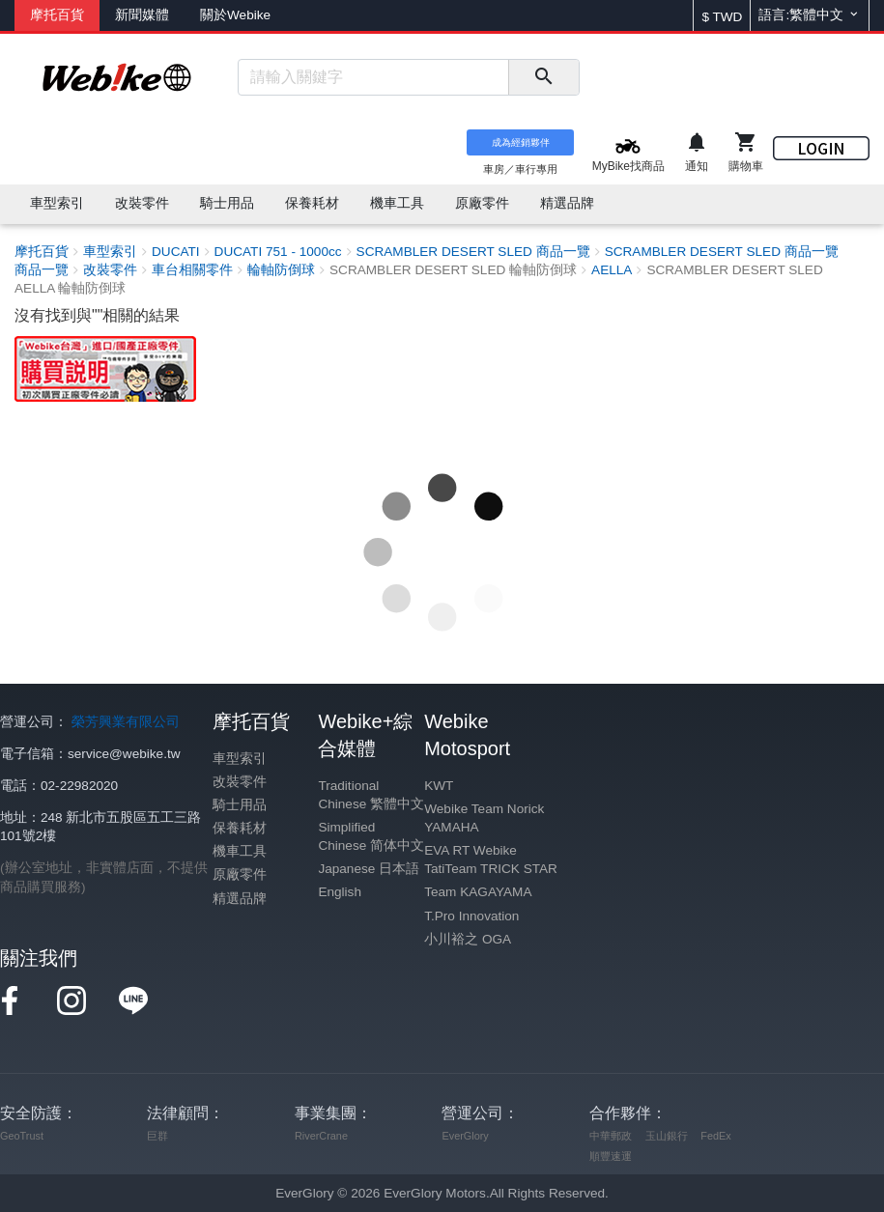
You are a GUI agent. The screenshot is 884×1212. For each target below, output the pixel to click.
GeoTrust (21, 1136)
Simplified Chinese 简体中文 (371, 836)
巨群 (157, 1136)
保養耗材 (240, 828)
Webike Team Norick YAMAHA (484, 818)
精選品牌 (240, 898)
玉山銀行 (666, 1136)
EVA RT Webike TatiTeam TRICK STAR (490, 859)
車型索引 (240, 758)
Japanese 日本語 (368, 868)
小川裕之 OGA (467, 939)
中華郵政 (610, 1136)
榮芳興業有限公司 (125, 722)
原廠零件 (240, 874)
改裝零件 (240, 782)
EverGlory (465, 1136)
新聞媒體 (142, 15)
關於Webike (235, 15)
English (339, 892)
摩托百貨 (57, 15)
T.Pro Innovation (471, 916)
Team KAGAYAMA (477, 892)
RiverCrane (321, 1136)
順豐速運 (610, 1156)
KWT (438, 785)
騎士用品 (240, 805)
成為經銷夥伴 (521, 142)
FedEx (715, 1136)
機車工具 (240, 851)
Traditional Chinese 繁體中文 (371, 794)
